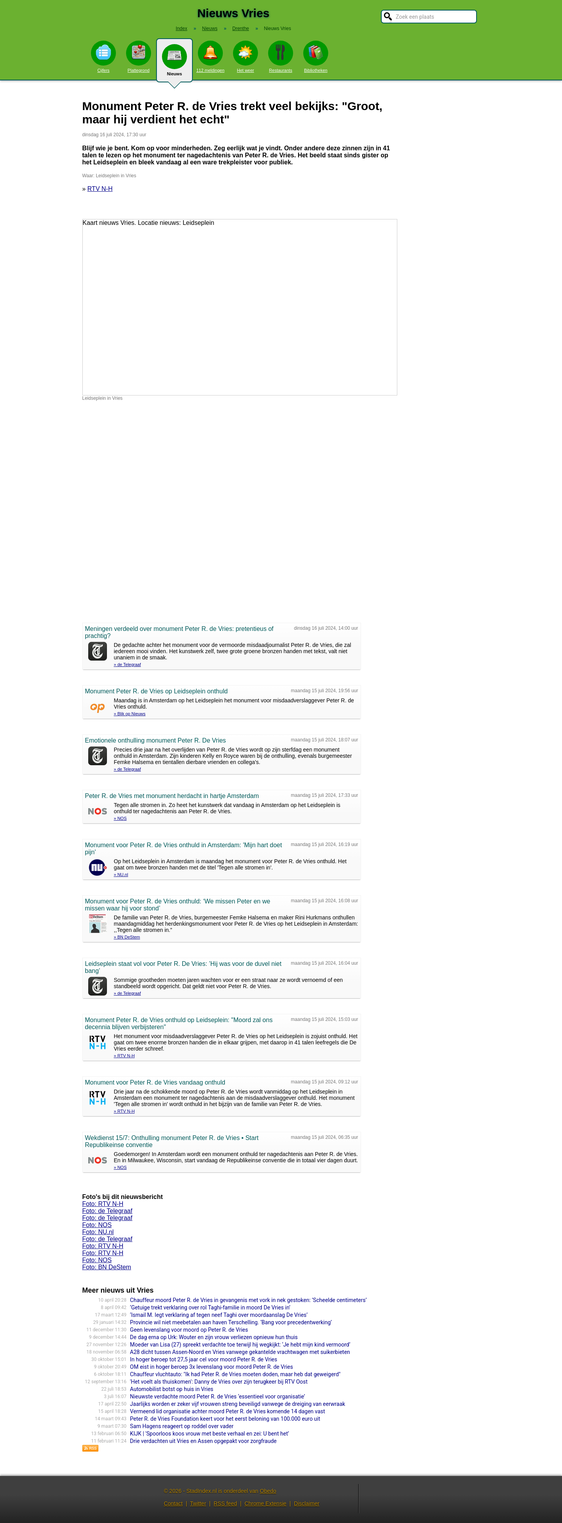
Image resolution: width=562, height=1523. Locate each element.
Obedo (268, 1491)
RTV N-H (100, 188)
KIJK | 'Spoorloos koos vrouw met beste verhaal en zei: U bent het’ (209, 1433)
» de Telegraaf (127, 664)
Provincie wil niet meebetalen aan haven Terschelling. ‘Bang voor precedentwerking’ (231, 1322)
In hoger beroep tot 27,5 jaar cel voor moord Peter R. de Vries (203, 1359)
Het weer (245, 57)
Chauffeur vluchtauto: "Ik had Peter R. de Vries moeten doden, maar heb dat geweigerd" (235, 1374)
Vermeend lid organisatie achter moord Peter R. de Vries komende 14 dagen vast (227, 1411)
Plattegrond (138, 57)
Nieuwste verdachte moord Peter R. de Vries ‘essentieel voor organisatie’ (217, 1396)
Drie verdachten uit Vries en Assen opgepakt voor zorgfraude (203, 1441)
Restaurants (280, 57)
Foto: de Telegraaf (107, 1211)
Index (181, 28)
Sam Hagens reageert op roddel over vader (181, 1426)
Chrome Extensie (265, 1503)
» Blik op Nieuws (130, 713)
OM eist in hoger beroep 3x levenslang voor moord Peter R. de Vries (211, 1367)
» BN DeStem (127, 937)
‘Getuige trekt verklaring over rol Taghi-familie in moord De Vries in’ (210, 1307)
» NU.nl (121, 874)
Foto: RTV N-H (103, 1204)
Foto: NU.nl (98, 1232)
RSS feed (225, 1503)
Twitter (198, 1503)
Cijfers (103, 57)
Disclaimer (306, 1503)
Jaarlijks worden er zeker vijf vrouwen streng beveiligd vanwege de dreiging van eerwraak (237, 1404)
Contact (173, 1503)
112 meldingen (210, 57)
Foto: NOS (97, 1225)
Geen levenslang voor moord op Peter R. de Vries (189, 1330)
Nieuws (174, 63)
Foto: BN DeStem (106, 1267)
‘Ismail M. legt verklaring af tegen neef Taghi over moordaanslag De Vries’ (219, 1315)
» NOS (120, 818)
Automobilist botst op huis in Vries (171, 1389)
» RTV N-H (124, 1055)
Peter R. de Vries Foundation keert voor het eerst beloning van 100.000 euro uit (225, 1419)
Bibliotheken (315, 57)
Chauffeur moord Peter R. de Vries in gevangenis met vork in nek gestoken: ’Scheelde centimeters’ (248, 1300)
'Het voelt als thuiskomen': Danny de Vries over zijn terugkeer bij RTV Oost (219, 1382)
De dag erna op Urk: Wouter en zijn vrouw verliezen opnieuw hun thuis (214, 1337)
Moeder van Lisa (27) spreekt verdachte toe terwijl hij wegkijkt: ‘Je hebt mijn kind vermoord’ (240, 1344)
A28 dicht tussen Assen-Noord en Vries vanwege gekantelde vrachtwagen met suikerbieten (240, 1352)
